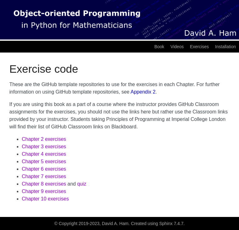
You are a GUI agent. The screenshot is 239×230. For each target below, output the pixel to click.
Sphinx (166, 223)
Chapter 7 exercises (44, 176)
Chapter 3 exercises (44, 146)
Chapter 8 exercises (44, 183)
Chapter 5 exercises (44, 161)
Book (159, 46)
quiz (81, 183)
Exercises (199, 46)
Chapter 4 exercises (44, 154)
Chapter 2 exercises (44, 139)
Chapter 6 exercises (44, 169)
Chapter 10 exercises (45, 198)
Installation (225, 46)
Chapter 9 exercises (44, 191)
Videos (177, 46)
